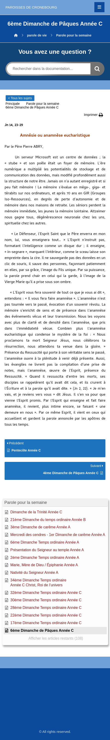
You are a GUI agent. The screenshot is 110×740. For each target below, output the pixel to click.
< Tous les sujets (20, 98)
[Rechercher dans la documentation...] (48, 68)
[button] (99, 7)
